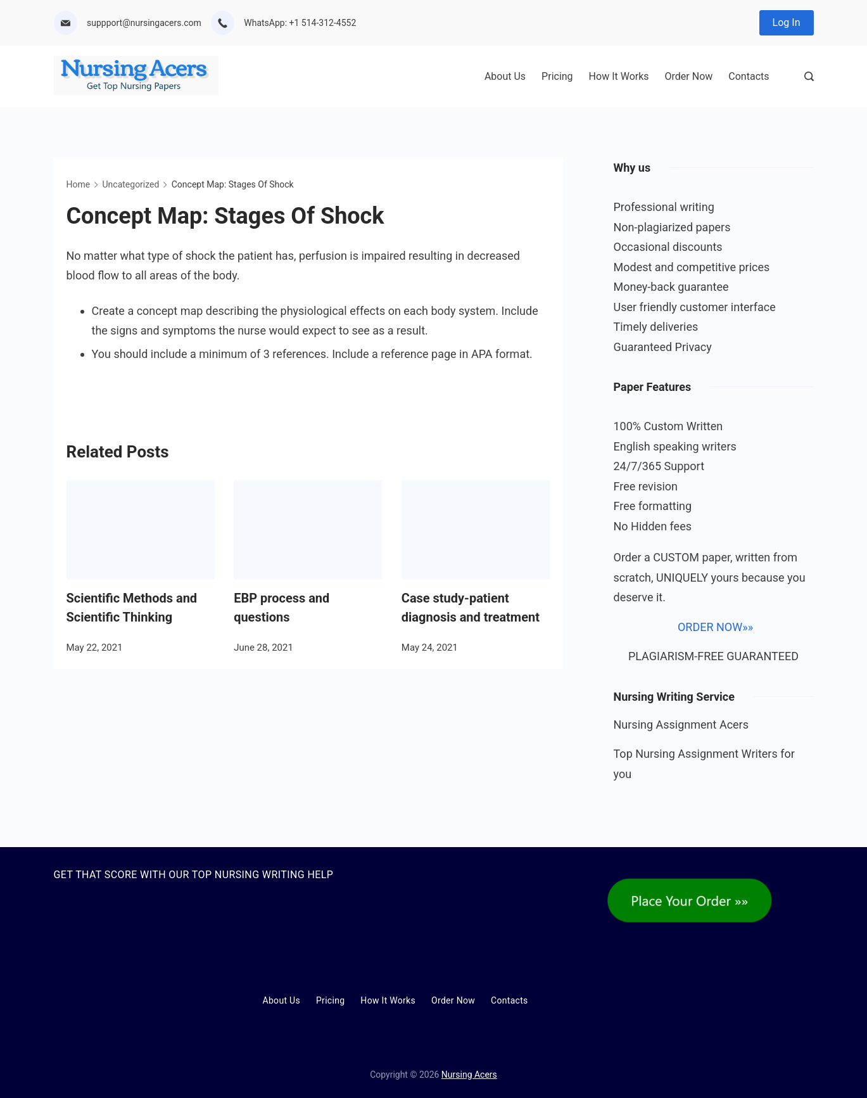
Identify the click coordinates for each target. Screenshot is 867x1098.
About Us (505, 76)
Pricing (557, 76)
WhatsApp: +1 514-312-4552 (300, 23)
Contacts (748, 76)
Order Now (689, 76)
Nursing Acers (469, 1074)
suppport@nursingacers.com (144, 23)
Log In (787, 22)
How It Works (619, 76)
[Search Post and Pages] (809, 76)
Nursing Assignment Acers (681, 724)
